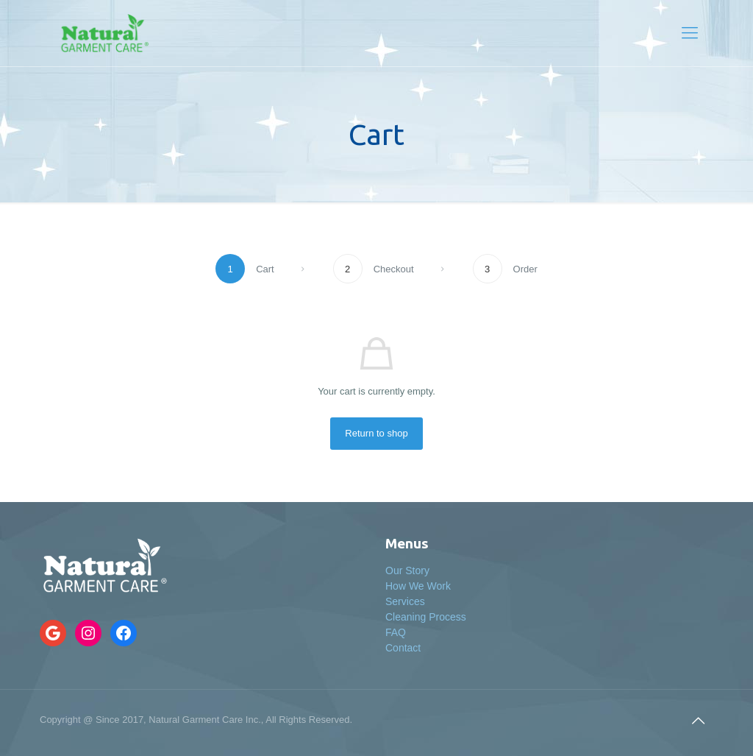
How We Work (418, 586)
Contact (403, 648)
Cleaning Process (425, 617)
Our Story (407, 570)
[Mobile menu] (689, 33)
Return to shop (376, 433)
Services (405, 601)
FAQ (395, 632)
